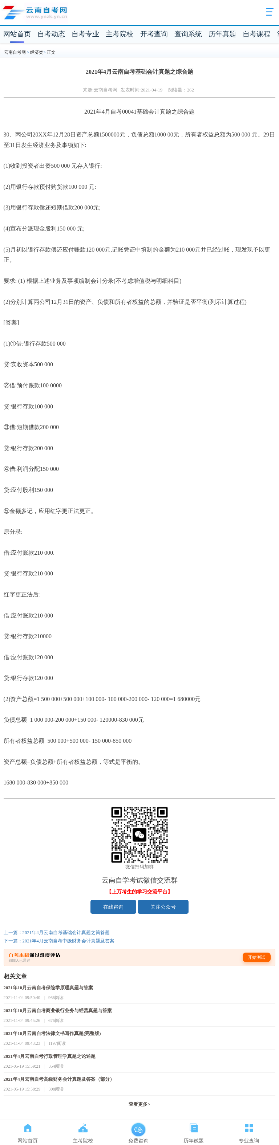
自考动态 (51, 34)
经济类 (36, 52)
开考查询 (154, 34)
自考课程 (256, 34)
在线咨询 (113, 907)
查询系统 (188, 34)
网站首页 (17, 34)
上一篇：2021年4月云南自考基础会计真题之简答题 (57, 932)
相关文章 (15, 976)
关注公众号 (163, 907)
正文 (51, 52)
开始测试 (256, 957)
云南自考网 (15, 52)
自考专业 (85, 34)
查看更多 (139, 1104)
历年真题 (222, 34)
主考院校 (119, 34)
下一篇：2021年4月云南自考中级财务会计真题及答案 (59, 941)
